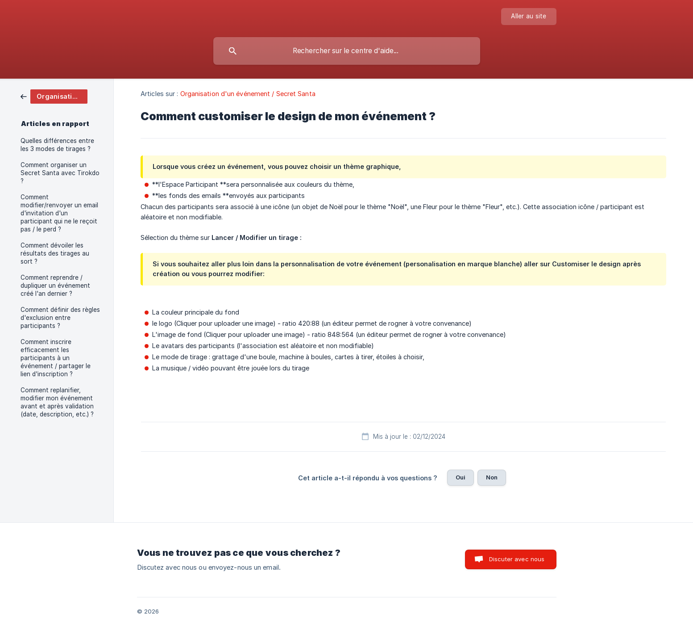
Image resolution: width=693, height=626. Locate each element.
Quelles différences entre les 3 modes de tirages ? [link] (57, 144)
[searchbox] (346, 51)
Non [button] (492, 477)
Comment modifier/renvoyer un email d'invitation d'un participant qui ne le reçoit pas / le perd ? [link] (59, 213)
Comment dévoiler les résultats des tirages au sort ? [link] (55, 253)
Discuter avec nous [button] (517, 559)
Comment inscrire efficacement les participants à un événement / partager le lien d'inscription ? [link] (56, 358)
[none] (528, 16)
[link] (54, 96)
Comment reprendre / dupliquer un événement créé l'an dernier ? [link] (55, 285)
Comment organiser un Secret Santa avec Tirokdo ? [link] (60, 173)
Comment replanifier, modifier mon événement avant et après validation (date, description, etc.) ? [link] (57, 402)
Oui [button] (460, 477)
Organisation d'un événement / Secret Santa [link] (247, 93)
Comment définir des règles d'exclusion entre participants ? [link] (60, 317)
